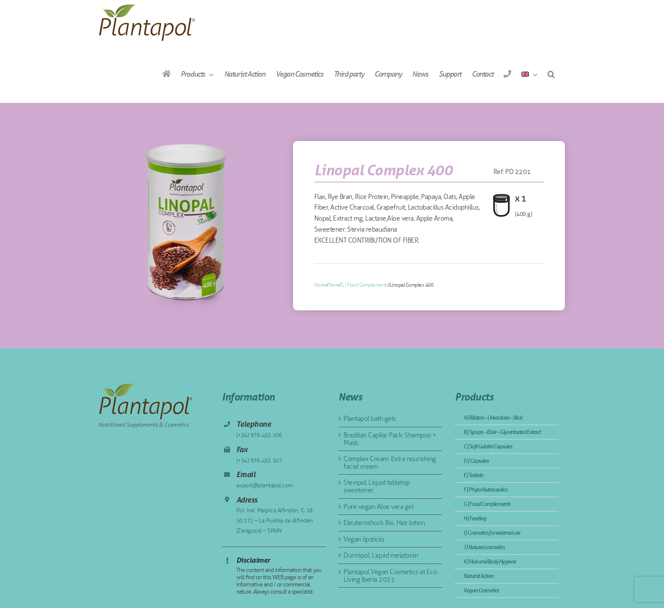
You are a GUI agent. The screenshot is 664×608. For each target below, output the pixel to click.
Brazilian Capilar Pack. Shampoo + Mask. (390, 439)
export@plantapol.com (264, 485)
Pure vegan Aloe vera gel (378, 507)
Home (320, 285)
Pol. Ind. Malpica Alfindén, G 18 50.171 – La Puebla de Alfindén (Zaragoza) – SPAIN (274, 520)
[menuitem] (529, 73)
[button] (551, 73)
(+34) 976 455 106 (259, 435)
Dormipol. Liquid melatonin (380, 555)
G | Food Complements (364, 285)
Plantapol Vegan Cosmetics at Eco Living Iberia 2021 (390, 575)
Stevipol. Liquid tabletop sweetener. (376, 486)
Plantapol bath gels (369, 419)
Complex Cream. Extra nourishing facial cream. (389, 462)
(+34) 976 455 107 (259, 460)
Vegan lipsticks (364, 539)
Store (333, 285)
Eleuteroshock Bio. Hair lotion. (384, 523)
